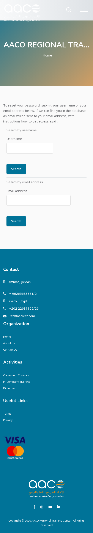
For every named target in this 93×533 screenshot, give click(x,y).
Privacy (8, 420)
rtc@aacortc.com (22, 316)
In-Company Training (16, 382)
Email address (16, 191)
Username (14, 138)
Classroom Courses (16, 375)
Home (47, 55)
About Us (9, 343)
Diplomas (9, 388)
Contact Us (10, 349)
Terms (7, 413)
